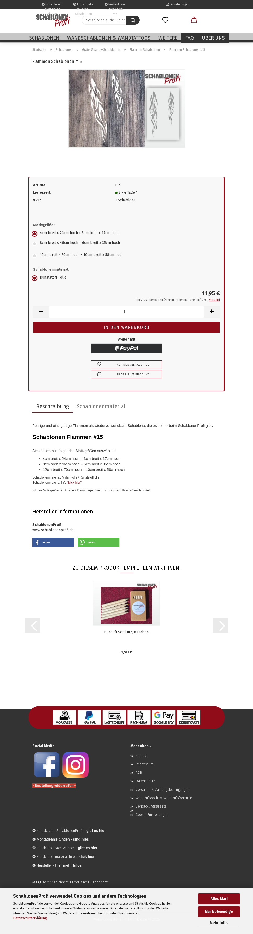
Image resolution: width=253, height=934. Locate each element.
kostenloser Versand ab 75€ (115, 6)
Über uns (213, 38)
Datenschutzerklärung (30, 918)
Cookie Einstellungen (152, 815)
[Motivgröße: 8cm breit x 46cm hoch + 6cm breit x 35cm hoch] (126, 243)
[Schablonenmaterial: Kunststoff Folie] (126, 278)
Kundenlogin (177, 4)
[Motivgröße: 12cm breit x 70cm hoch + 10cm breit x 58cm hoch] (126, 255)
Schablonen (44, 38)
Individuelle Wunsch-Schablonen (83, 6)
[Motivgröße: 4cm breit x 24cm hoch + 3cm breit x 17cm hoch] (126, 233)
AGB (139, 772)
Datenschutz (145, 781)
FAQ (189, 38)
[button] (194, 20)
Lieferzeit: (42, 192)
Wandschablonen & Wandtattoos (109, 38)
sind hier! (81, 839)
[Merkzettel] (165, 20)
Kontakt (141, 756)
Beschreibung (52, 406)
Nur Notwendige (219, 911)
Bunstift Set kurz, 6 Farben (126, 632)
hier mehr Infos (68, 865)
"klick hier (73, 483)
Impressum (144, 764)
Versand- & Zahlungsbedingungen (162, 789)
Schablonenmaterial (101, 406)
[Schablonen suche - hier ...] (133, 20)
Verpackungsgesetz (151, 806)
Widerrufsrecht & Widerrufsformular (164, 798)
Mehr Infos (219, 923)
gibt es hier (87, 848)
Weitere (167, 38)
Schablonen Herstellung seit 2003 (52, 6)
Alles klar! (219, 899)
